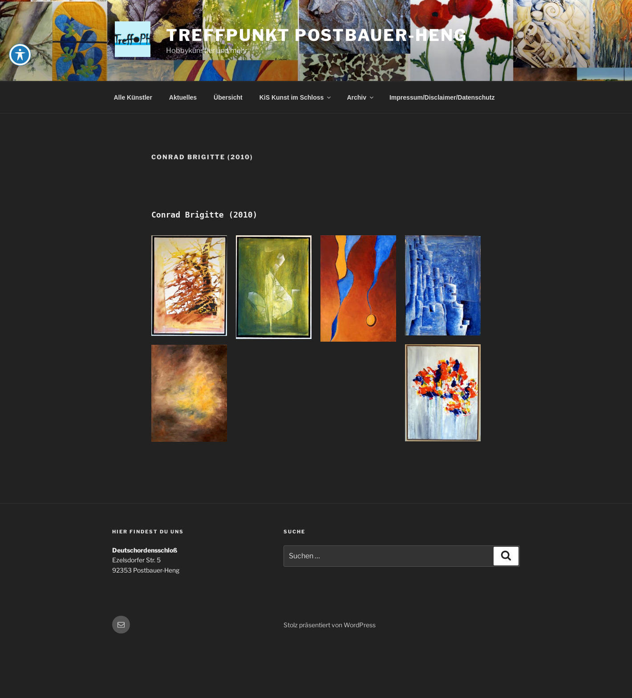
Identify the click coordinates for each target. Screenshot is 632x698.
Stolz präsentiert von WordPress (330, 625)
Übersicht (228, 97)
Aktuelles (183, 97)
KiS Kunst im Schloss (295, 97)
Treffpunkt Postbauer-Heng (316, 35)
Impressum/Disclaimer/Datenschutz (442, 97)
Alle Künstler (133, 97)
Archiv (361, 97)
